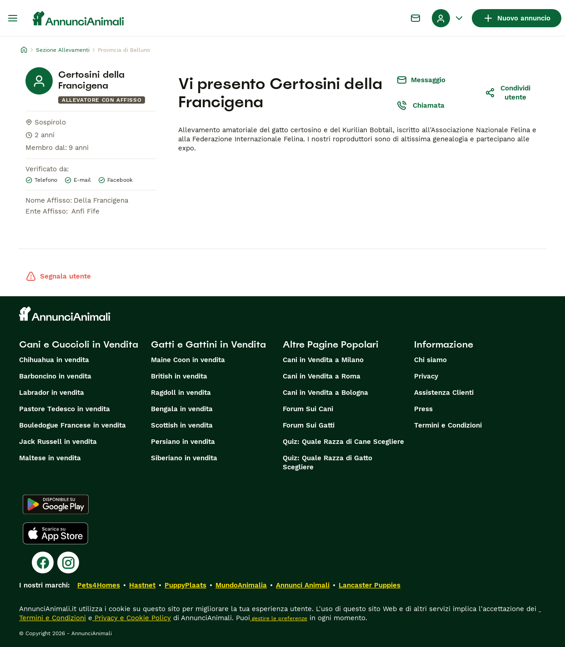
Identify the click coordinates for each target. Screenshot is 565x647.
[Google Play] (56, 504)
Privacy (426, 376)
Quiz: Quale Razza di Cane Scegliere (343, 442)
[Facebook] (43, 562)
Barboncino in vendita (55, 376)
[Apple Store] (55, 533)
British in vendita (179, 376)
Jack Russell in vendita (58, 442)
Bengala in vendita (182, 409)
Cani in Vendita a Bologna (325, 392)
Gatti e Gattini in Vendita (208, 344)
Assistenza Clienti (444, 392)
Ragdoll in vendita (181, 392)
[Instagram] (68, 562)
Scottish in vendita (182, 425)
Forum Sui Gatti (309, 425)
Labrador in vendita (51, 392)
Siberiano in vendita (184, 458)
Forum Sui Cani (308, 409)
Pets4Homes (98, 585)
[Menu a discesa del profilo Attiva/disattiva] (448, 18)
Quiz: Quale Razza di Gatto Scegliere (327, 462)
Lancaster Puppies (369, 585)
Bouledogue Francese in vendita (72, 425)
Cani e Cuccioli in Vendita (78, 344)
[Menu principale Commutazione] (13, 18)
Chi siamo (430, 360)
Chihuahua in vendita (54, 360)
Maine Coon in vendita (188, 360)
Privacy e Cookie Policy (131, 618)
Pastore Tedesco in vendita (64, 409)
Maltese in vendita (50, 458)
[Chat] (415, 18)
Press (423, 409)
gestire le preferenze (278, 618)
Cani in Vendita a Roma (321, 376)
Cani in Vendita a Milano (323, 360)
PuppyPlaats (185, 585)
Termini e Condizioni (448, 425)
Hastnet (142, 585)
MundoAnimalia (241, 585)
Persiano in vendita (183, 442)
